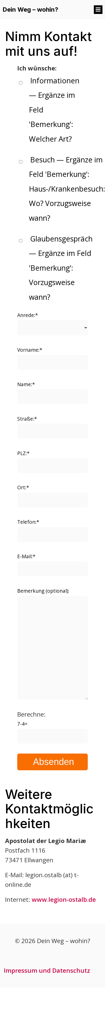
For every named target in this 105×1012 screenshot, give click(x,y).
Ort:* (52, 495)
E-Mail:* (52, 564)
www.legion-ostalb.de (64, 899)
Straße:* (52, 427)
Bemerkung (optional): (52, 643)
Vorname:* (52, 358)
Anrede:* (52, 323)
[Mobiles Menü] (98, 9)
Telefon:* (52, 530)
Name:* (52, 392)
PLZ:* (52, 461)
